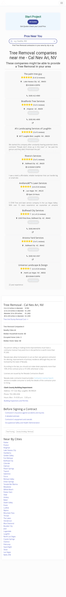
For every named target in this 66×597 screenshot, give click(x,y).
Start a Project (9, 580)
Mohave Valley (9, 479)
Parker (6, 442)
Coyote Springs (9, 539)
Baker (6, 500)
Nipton (6, 510)
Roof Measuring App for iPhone (31, 582)
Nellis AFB (7, 555)
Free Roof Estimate (11, 582)
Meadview (7, 487)
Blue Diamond (9, 523)
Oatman (7, 466)
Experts (23, 577)
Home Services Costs (11, 575)
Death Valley (8, 502)
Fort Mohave (8, 458)
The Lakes (7, 518)
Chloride (7, 463)
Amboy (6, 497)
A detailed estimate (12, 416)
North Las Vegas (10, 536)
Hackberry (7, 453)
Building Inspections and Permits (16, 401)
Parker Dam (8, 492)
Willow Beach (8, 489)
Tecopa (6, 515)
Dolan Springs (9, 481)
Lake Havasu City (10, 450)
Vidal (5, 495)
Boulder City (8, 526)
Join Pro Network (26, 575)
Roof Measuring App (27, 580)
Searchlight (8, 547)
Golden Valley (9, 455)
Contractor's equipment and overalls (18, 419)
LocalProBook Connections (52, 582)
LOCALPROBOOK (15, 3)
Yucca (6, 476)
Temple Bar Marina (11, 484)
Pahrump (7, 544)
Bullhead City (8, 461)
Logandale (7, 531)
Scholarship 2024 (49, 575)
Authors (46, 580)
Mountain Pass (9, 513)
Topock (6, 471)
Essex (6, 505)
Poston (6, 445)
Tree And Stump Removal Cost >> (16, 319)
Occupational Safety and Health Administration (22, 423)
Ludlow (6, 508)
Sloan (6, 549)
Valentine (7, 474)
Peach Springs (9, 468)
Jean (5, 529)
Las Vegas (7, 552)
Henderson (8, 521)
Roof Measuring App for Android (31, 585)
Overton (7, 542)
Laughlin (7, 534)
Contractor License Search (43, 378)
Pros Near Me (9, 577)
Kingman (7, 448)
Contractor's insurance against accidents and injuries (24, 413)
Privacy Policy (48, 577)
